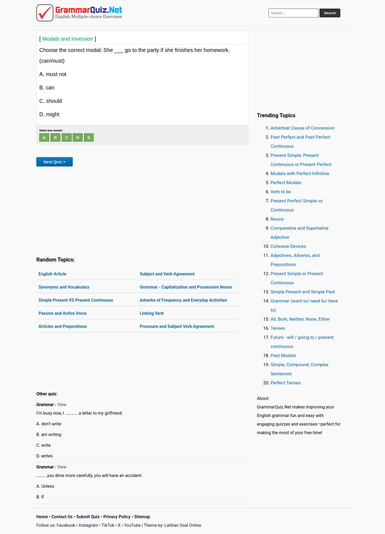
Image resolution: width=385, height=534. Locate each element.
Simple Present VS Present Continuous (75, 300)
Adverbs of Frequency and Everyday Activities (183, 300)
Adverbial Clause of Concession (302, 128)
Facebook (66, 525)
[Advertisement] (142, 210)
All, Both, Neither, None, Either (300, 319)
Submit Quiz (88, 516)
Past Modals (283, 355)
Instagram (88, 525)
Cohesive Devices (288, 246)
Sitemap (142, 516)
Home (42, 516)
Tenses (278, 328)
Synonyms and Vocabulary (63, 287)
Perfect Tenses (286, 382)
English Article (52, 274)
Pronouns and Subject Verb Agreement (177, 326)
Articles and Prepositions (62, 326)
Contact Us (62, 516)
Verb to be (281, 191)
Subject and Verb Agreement (167, 274)
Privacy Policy (116, 516)
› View (60, 404)
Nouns (277, 219)
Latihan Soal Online (182, 525)
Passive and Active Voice (62, 313)
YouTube (132, 525)
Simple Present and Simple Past (303, 291)
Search (330, 13)
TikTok (108, 525)
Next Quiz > (55, 162)
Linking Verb (152, 313)
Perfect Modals (286, 182)
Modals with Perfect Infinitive (300, 173)
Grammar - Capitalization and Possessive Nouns (186, 287)
